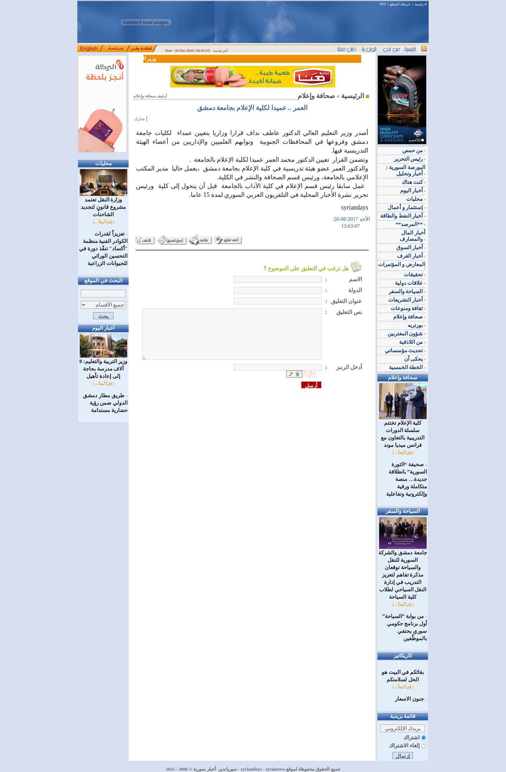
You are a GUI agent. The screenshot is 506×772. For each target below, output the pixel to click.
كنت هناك (414, 182)
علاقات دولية (410, 283)
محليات (415, 199)
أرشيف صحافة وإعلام (150, 96)
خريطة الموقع (400, 4)
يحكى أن (415, 359)
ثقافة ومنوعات (408, 308)
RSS (383, 4)
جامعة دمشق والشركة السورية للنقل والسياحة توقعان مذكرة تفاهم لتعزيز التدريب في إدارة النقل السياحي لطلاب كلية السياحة (402, 572)
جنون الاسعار (409, 699)
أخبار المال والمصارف (412, 236)
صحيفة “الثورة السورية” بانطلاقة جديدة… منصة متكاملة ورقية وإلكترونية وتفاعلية (406, 479)
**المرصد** (410, 224)
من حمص (414, 150)
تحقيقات (414, 274)
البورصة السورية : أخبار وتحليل (406, 170)
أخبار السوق (411, 247)
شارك (139, 118)
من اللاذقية (412, 342)
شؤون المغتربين (407, 333)
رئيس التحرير (410, 159)
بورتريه (416, 325)
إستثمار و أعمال (406, 207)
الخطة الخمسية (407, 367)
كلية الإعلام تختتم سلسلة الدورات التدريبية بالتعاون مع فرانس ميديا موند (403, 431)
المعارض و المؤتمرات (402, 265)
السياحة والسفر (407, 291)
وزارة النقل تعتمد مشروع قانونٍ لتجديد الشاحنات (103, 204)
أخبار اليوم (413, 190)
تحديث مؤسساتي (405, 350)
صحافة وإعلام (409, 317)
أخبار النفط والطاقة (402, 216)
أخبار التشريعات (407, 300)
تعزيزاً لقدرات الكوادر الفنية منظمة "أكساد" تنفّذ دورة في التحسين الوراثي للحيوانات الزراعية (103, 248)
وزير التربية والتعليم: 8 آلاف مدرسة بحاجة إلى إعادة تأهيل (103, 366)
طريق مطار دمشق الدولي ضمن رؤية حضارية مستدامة (105, 403)
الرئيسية (421, 4)
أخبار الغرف (411, 256)
